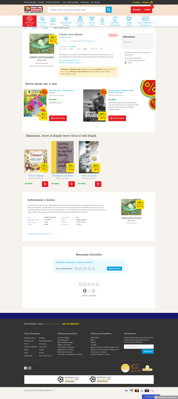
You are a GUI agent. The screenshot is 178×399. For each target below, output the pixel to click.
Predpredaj (85, 2)
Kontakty (136, 2)
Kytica (115, 176)
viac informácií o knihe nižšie (69, 60)
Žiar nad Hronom (45, 356)
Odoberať (148, 351)
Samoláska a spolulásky (62, 176)
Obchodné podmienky (66, 347)
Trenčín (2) (43, 347)
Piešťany (42, 338)
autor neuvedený (56, 94)
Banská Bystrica (29, 338)
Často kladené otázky (65, 342)
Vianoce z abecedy (36, 176)
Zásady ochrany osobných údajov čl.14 (105, 349)
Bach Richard (65, 36)
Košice (26, 344)
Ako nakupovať (63, 340)
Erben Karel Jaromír (115, 177)
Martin (26, 350)
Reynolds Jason (89, 177)
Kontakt (93, 345)
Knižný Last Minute (53, 2)
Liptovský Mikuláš (30, 347)
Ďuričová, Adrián (36, 177)
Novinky (41, 2)
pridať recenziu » (90, 41)
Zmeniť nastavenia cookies (100, 354)
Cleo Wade (142, 177)
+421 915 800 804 (70, 324)
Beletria (35, 28)
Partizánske (28, 356)
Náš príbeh (95, 338)
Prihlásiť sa (147, 2)
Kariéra (93, 342)
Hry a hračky (95, 2)
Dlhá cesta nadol (89, 176)
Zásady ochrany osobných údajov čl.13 (105, 347)
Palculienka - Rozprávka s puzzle (61, 91)
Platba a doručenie (64, 345)
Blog (92, 340)
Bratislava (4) (28, 341)
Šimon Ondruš (62, 177)
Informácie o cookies (98, 352)
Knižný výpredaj (30, 2)
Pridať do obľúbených (134, 58)
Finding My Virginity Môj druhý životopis (120, 91)
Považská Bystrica (45, 341)
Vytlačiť (129, 63)
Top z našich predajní (70, 2)
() (78, 41)
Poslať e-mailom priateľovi (136, 60)
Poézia (45, 28)
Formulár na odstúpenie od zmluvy (70, 354)
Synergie (73, 46)
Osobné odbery (63, 338)
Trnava (41, 350)
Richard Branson (116, 94)
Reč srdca (142, 176)
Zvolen (41, 353)
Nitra (26, 353)
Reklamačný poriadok (65, 349)
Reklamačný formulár (65, 352)
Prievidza (42, 344)
